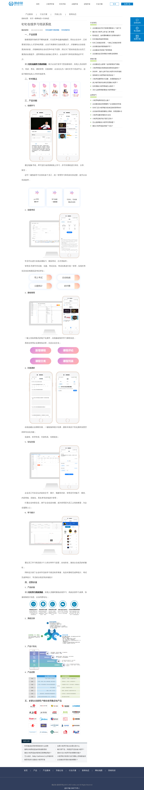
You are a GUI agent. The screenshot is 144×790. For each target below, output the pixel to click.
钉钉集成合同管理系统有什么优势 (36, 746)
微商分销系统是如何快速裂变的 (35, 749)
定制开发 (87, 4)
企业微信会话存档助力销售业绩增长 (105, 54)
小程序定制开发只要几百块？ (102, 118)
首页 (37, 4)
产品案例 (29, 14)
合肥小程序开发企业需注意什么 (68, 746)
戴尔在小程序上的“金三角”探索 (103, 32)
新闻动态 (72, 14)
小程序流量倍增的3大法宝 (101, 115)
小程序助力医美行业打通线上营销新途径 (71, 756)
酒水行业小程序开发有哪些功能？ (69, 753)
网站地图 (98, 770)
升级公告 (58, 14)
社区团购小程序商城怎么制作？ (103, 86)
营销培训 (111, 770)
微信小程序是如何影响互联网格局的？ (38, 753)
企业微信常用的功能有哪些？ (67, 760)
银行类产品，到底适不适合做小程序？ (70, 749)
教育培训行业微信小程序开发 (34, 760)
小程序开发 (50, 4)
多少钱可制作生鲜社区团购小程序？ (105, 82)
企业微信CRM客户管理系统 (102, 50)
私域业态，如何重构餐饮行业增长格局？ (106, 35)
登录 (114, 4)
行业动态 (46, 18)
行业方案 (99, 4)
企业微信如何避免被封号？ (102, 46)
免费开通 (127, 4)
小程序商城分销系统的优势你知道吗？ (106, 68)
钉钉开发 (62, 4)
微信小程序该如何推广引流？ (102, 126)
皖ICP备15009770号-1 (72, 788)
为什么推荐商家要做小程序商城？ (104, 90)
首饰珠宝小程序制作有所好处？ (103, 75)
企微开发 (75, 4)
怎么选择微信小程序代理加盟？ (103, 122)
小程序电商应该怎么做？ (101, 100)
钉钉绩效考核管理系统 (100, 39)
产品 (35, 770)
